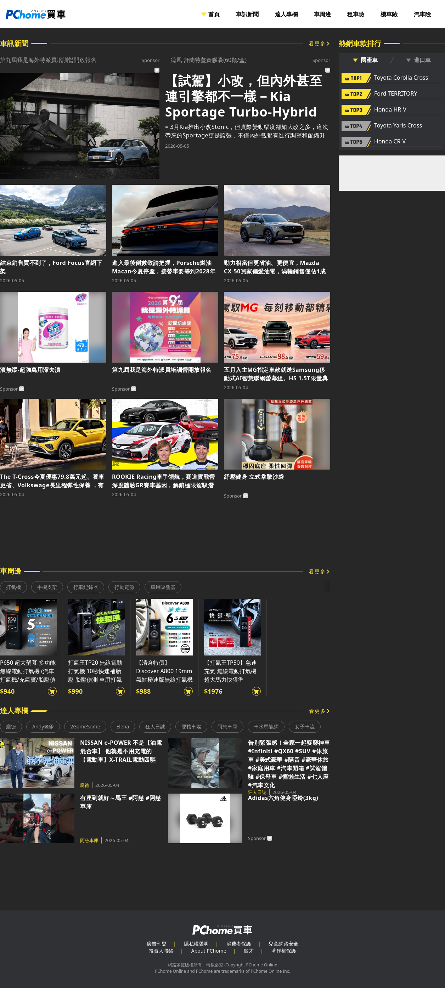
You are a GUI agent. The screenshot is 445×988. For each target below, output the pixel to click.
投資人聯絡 (161, 950)
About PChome (208, 950)
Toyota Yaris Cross (398, 125)
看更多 (317, 43)
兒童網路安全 (283, 943)
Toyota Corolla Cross (401, 77)
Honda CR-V (390, 141)
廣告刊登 (157, 943)
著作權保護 (283, 950)
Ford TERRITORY (395, 93)
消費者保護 (238, 943)
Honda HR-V (390, 109)
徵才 (249, 950)
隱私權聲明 (196, 943)
